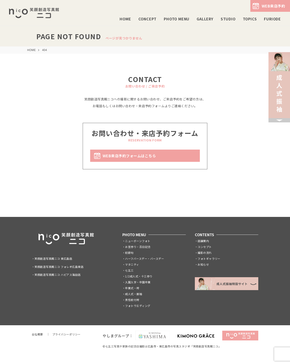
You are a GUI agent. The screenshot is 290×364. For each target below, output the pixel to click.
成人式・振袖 (133, 294)
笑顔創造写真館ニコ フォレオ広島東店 (58, 267)
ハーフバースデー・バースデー (144, 258)
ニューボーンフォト (137, 241)
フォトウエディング (137, 306)
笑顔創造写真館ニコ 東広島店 (53, 258)
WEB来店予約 (273, 6)
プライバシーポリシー (66, 334)
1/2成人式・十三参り (138, 276)
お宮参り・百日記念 (137, 247)
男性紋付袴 (132, 300)
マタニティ (132, 264)
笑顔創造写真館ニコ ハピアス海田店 (57, 275)
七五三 (129, 270)
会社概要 (37, 334)
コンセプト (205, 247)
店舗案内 (203, 241)
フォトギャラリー (209, 258)
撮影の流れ (205, 253)
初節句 (129, 253)
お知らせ (203, 264)
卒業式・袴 (132, 288)
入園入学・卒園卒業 (137, 282)
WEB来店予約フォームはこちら (129, 155)
